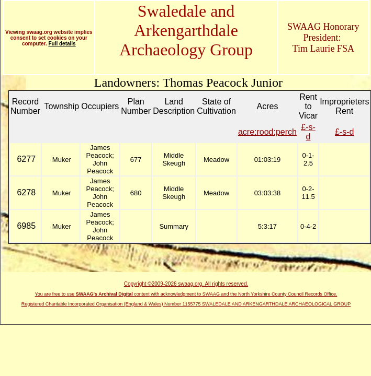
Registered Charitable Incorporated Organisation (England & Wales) (92, 304)
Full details (61, 43)
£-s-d (308, 132)
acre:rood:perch (267, 131)
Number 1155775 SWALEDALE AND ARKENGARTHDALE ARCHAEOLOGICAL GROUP (257, 304)
